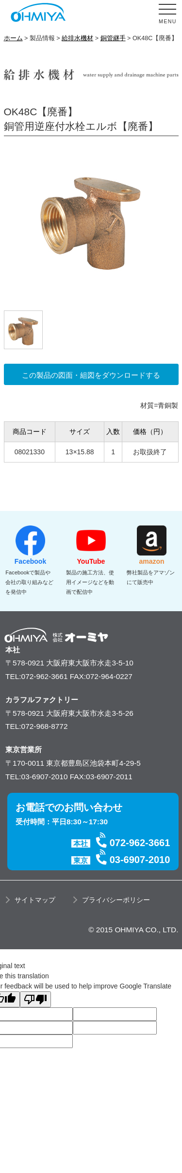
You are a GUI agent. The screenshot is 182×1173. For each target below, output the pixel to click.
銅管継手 (113, 38)
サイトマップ (35, 900)
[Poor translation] (35, 999)
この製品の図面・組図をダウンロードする (91, 375)
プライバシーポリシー (116, 900)
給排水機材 (77, 38)
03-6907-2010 (140, 859)
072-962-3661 (140, 842)
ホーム (13, 38)
